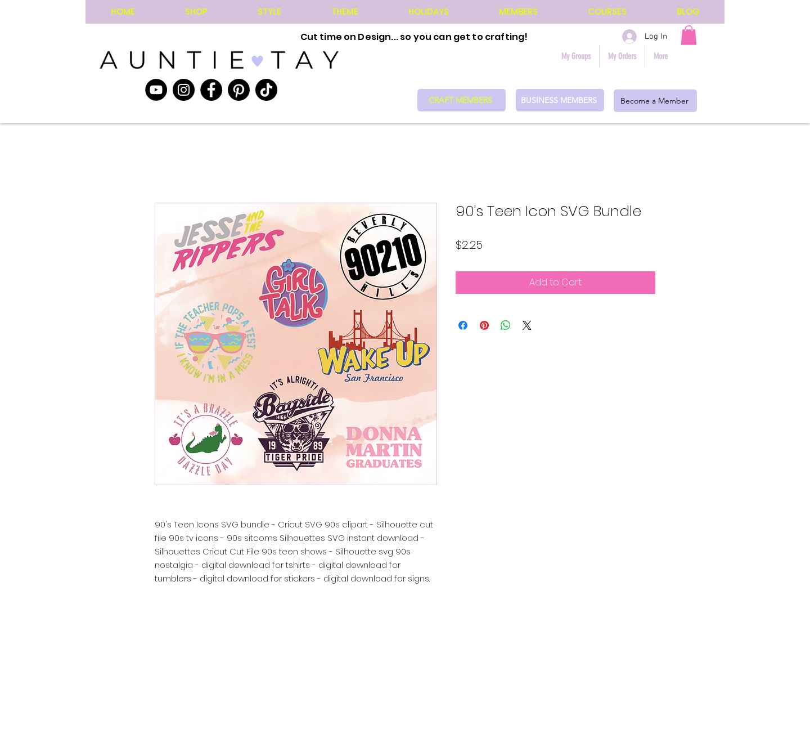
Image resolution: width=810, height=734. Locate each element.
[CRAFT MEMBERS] (461, 100)
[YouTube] (156, 90)
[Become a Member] (655, 100)
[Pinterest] (239, 90)
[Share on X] (527, 325)
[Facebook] (211, 90)
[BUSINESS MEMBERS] (560, 100)
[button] (689, 35)
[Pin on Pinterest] (484, 325)
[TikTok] (266, 90)
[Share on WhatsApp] (505, 325)
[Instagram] (184, 90)
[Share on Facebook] (463, 325)
